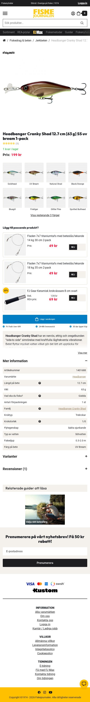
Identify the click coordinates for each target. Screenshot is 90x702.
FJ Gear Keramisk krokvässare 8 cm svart (52, 291)
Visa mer (82, 352)
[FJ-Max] (38, 32)
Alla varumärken (45, 612)
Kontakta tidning (45, 674)
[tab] (45, 361)
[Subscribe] (45, 563)
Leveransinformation (45, 645)
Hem (4, 41)
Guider (69, 32)
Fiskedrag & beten (20, 40)
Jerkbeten (41, 40)
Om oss (45, 616)
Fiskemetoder (54, 32)
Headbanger (79, 376)
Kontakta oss (45, 620)
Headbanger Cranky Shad (72, 408)
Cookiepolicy (45, 653)
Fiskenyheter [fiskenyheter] (7, 3)
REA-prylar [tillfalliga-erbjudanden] (23, 32)
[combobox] (40, 23)
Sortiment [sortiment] (9, 32)
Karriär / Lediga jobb (45, 628)
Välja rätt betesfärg (36, 521)
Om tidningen (45, 678)
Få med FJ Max (45, 670)
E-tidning (45, 665)
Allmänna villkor (45, 641)
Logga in (82, 3)
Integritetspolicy (45, 649)
